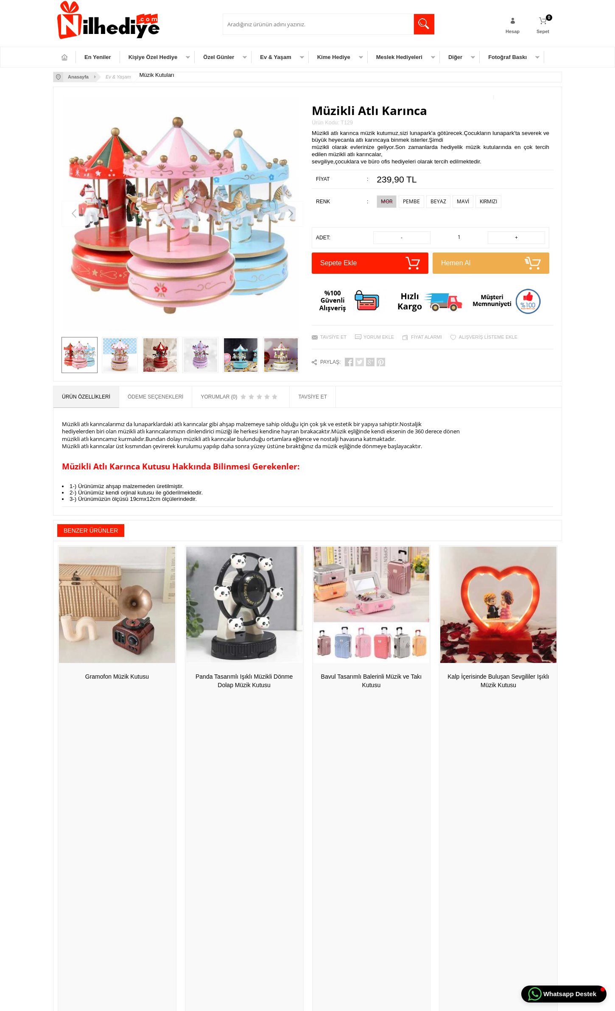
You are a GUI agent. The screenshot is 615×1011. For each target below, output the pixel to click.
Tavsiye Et (333, 337)
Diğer (455, 57)
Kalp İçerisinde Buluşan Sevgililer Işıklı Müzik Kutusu (498, 680)
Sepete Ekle (370, 263)
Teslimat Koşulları (162, 838)
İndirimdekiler (242, 864)
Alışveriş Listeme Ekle (488, 337)
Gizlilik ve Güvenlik (163, 889)
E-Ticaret (283, 1000)
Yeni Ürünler (241, 851)
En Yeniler (97, 57)
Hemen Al (491, 263)
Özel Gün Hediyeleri (80, 851)
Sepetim (236, 889)
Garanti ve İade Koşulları (170, 876)
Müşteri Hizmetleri (247, 876)
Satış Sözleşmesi (161, 864)
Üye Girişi (323, 851)
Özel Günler (218, 57)
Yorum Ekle (378, 337)
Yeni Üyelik (324, 838)
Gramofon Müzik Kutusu (117, 676)
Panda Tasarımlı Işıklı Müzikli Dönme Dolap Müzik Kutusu (244, 680)
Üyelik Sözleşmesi (162, 851)
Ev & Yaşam (275, 57)
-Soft (265, 1000)
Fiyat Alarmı (426, 337)
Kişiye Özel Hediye (153, 57)
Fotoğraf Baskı (507, 57)
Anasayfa (237, 838)
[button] (564, 994)
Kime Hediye (333, 57)
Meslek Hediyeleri (399, 57)
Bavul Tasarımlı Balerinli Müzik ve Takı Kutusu (371, 680)
